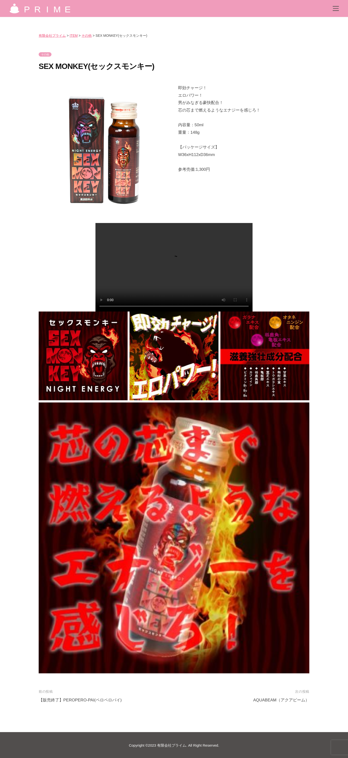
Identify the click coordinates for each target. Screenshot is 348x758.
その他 (45, 54)
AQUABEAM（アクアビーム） (281, 700)
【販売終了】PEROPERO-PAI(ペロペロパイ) (80, 700)
